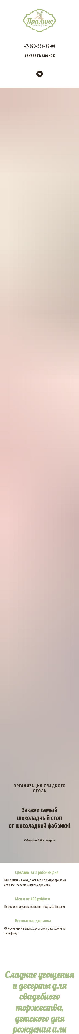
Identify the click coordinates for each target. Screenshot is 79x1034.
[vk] (39, 74)
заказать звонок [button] (39, 55)
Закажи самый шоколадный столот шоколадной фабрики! (40, 817)
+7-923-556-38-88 (39, 46)
